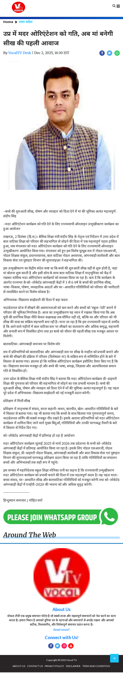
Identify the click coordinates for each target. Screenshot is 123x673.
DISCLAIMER (73, 666)
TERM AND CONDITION (96, 666)
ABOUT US (18, 666)
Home (8, 22)
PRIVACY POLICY (54, 666)
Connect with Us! (61, 638)
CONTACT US (35, 666)
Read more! (61, 630)
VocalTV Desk (19, 53)
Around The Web (29, 535)
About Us (61, 610)
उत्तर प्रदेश (25, 22)
